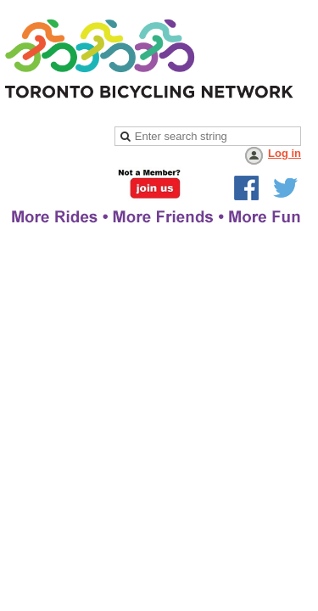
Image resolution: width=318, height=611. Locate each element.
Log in (284, 153)
